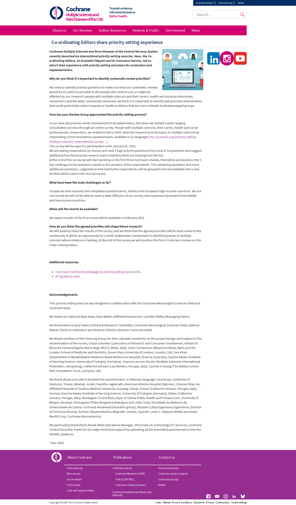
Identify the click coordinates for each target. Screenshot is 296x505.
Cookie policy (222, 502)
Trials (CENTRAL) (124, 479)
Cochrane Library (204, 2)
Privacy (210, 502)
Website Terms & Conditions (177, 502)
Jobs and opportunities (80, 490)
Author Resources (112, 30)
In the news (73, 485)
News (196, 30)
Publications (122, 457)
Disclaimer (199, 502)
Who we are (73, 473)
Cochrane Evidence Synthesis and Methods (131, 493)
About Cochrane (79, 457)
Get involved (175, 30)
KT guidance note (68, 276)
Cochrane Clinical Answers (130, 485)
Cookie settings (239, 502)
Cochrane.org (225, 2)
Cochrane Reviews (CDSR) (130, 473)
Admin (241, 2)
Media (161, 485)
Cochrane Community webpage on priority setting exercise (96, 272)
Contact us (167, 457)
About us (59, 30)
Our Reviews (82, 30)
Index (158, 502)
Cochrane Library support (173, 473)
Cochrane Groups (168, 479)
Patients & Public (146, 30)
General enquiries (168, 468)
